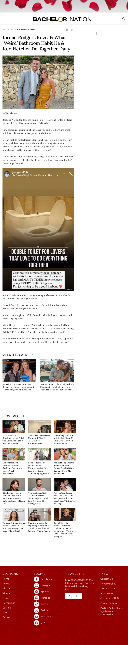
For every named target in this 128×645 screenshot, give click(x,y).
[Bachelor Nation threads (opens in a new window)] (48, 597)
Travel (5, 598)
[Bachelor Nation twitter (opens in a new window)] (48, 610)
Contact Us (106, 578)
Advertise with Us (110, 598)
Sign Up (73, 596)
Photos (6, 588)
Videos (6, 593)
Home (5, 578)
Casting (6, 607)
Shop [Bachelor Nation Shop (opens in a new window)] (5, 612)
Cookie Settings (109, 603)
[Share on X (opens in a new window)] (71, 29)
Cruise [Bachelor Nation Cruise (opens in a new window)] (6, 617)
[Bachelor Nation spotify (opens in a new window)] (48, 591)
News (5, 583)
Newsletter (8, 603)
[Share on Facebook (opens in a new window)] (67, 29)
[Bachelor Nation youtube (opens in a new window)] (48, 616)
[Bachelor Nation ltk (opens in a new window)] (48, 622)
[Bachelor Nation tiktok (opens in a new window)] (48, 604)
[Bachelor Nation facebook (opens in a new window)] (48, 579)
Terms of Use (107, 588)
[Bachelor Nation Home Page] (62, 19)
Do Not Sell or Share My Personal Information (111, 611)
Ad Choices (106, 593)
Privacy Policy (108, 583)
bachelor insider (25, 29)
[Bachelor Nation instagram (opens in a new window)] (48, 585)
